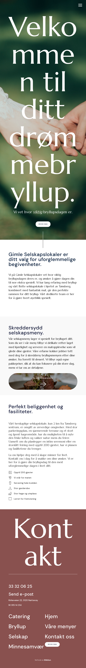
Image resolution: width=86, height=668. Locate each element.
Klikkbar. (47, 660)
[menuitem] (80, 5)
